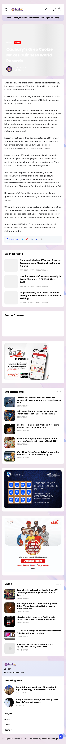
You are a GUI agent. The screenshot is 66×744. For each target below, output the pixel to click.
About (7, 724)
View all (59, 254)
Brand (18, 43)
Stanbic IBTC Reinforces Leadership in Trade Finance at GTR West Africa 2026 (40, 279)
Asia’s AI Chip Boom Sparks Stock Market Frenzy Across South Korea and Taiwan (37, 412)
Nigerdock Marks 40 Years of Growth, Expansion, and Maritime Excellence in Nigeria (40, 263)
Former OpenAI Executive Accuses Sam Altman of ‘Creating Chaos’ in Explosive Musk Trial (39, 400)
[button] (41, 239)
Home (9, 42)
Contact (8, 730)
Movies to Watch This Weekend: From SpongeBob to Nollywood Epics (35, 645)
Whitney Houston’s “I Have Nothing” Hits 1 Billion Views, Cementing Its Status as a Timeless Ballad (37, 606)
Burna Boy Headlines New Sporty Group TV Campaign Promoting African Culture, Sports (37, 592)
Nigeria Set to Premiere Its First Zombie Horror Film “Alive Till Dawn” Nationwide (36, 618)
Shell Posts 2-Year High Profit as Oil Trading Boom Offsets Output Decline (38, 426)
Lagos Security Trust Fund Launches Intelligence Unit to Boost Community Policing (40, 295)
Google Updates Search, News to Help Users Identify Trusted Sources (37, 700)
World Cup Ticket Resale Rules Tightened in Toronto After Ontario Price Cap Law (38, 453)
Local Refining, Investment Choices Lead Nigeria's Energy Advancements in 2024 (36, 688)
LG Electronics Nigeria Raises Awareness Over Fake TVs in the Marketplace (39, 632)
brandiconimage (50, 738)
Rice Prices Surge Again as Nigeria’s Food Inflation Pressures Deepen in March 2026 (37, 439)
